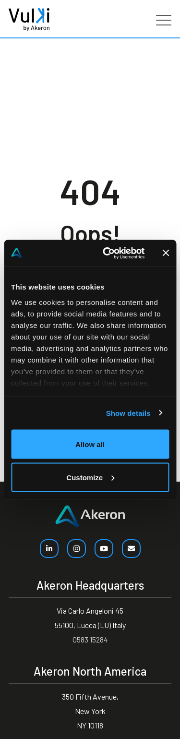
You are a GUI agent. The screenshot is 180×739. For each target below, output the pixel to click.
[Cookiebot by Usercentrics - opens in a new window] (107, 253)
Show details (128, 413)
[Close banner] (165, 253)
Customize (90, 477)
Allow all (90, 444)
